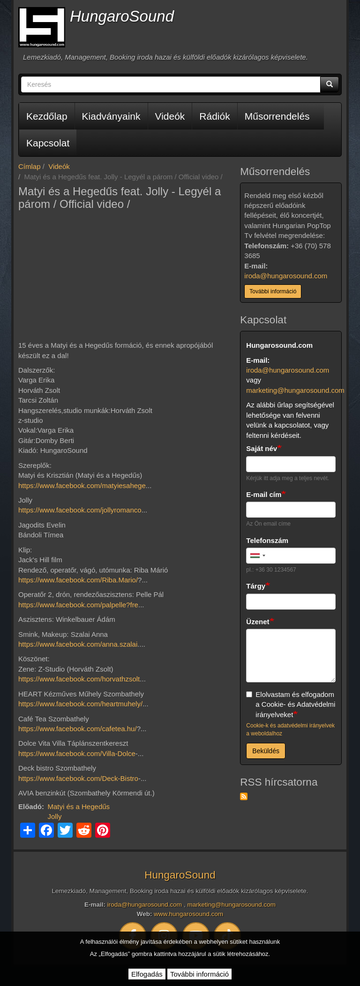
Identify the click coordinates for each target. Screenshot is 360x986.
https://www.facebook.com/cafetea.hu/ (77, 729)
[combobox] (257, 555)
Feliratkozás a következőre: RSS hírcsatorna (244, 796)
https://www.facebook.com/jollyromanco (80, 510)
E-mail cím (263, 494)
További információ (272, 291)
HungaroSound (122, 16)
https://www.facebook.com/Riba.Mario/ (78, 580)
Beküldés (265, 751)
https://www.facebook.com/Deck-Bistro (78, 778)
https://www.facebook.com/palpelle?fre (78, 605)
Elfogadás (147, 974)
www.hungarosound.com (188, 913)
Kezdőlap (47, 116)
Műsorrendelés (277, 116)
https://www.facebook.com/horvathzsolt (79, 679)
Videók (170, 116)
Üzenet (257, 622)
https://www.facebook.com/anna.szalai (77, 644)
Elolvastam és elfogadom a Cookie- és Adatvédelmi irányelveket (290, 704)
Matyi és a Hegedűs (79, 806)
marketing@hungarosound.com (295, 390)
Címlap (29, 166)
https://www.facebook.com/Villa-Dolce (76, 753)
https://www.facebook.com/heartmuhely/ (80, 704)
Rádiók (214, 116)
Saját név (261, 448)
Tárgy (255, 586)
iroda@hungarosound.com (285, 276)
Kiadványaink (111, 116)
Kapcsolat (47, 143)
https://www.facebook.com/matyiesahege (82, 485)
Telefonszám (267, 540)
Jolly (55, 816)
